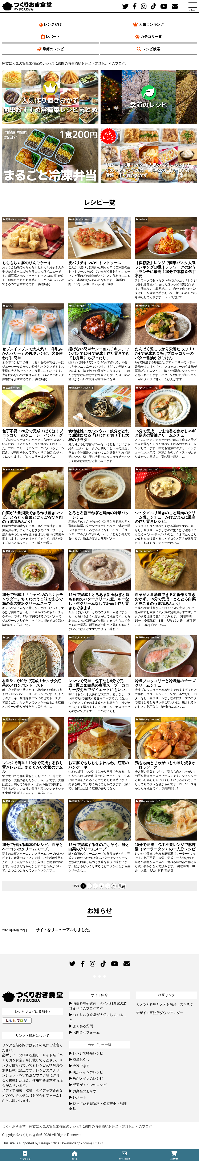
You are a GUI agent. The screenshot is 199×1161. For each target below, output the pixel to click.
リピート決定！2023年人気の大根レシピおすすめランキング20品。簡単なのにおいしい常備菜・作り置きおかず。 (148, 170)
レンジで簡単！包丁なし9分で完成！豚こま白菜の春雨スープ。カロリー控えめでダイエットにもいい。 (98, 685)
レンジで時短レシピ (88, 1053)
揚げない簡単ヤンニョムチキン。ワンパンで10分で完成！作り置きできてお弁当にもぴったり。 (98, 353)
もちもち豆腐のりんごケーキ (26, 263)
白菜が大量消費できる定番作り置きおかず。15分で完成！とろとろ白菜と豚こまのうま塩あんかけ (165, 599)
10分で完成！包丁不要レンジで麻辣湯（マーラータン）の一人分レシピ (165, 847)
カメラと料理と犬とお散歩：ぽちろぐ (164, 1004)
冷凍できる (81, 1066)
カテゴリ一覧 (148, 36)
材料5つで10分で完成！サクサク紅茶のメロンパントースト (31, 683)
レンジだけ (50, 24)
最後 (121, 886)
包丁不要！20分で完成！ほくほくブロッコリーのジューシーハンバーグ (32, 433)
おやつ (9, 305)
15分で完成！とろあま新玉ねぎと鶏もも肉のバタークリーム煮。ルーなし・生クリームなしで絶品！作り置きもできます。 (98, 601)
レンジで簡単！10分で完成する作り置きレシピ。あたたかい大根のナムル (32, 767)
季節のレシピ (50, 49)
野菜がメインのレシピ (16, 219)
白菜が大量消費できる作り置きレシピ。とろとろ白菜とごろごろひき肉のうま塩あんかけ (32, 517)
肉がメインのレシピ (81, 219)
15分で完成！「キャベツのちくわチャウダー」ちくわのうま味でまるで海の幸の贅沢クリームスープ (32, 599)
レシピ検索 (148, 49)
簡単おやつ (81, 1059)
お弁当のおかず (79, 305)
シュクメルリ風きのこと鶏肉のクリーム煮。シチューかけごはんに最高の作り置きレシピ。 (165, 517)
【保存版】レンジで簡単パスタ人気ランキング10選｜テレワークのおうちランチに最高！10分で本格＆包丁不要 (165, 269)
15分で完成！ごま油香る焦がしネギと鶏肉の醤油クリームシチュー (165, 433)
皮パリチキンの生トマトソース (94, 263)
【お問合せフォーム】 (46, 1095)
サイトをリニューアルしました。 (64, 930)
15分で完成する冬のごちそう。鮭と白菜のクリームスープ (98, 847)
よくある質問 (83, 1026)
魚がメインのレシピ (88, 1078)
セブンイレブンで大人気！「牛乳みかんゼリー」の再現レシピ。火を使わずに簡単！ (32, 353)
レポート (50, 36)
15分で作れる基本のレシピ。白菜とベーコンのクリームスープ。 (32, 847)
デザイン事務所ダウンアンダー (159, 1013)
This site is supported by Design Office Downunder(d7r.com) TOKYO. (53, 1143)
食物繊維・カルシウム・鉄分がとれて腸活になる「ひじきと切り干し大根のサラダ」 (98, 435)
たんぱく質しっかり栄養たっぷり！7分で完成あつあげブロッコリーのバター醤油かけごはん (165, 353)
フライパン (77, 719)
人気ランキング (148, 24)
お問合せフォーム (86, 1032)
